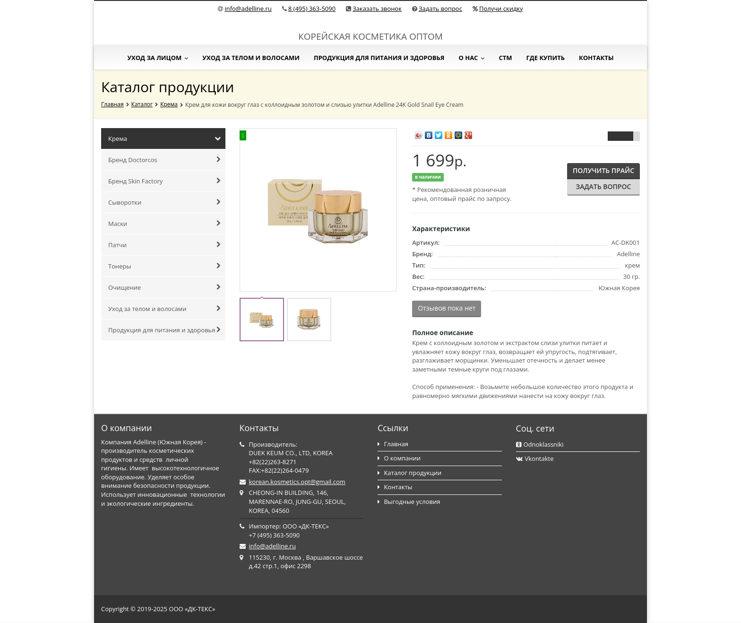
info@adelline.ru (247, 8)
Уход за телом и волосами (251, 57)
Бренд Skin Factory (164, 181)
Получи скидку (501, 8)
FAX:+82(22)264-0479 (279, 470)
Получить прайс (603, 170)
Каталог (142, 104)
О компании (399, 458)
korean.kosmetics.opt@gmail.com (297, 481)
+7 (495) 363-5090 (274, 535)
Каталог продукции (409, 472)
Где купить (545, 57)
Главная (112, 104)
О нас (471, 57)
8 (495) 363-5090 (312, 8)
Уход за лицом (157, 57)
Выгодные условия (409, 501)
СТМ (505, 57)
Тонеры (164, 266)
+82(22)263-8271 (273, 462)
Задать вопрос (440, 8)
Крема (169, 104)
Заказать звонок (377, 8)
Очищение (164, 287)
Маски (164, 223)
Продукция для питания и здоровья (379, 57)
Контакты (596, 57)
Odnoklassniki (540, 444)
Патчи (164, 245)
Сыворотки (164, 202)
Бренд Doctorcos (164, 160)
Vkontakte (535, 458)
